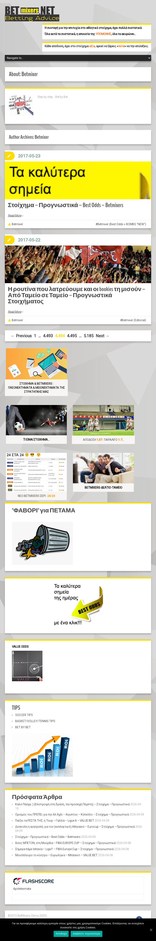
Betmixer (17, 223)
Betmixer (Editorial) (134, 319)
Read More (14, 214)
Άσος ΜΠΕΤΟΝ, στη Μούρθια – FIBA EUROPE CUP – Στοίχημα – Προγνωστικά (65, 841)
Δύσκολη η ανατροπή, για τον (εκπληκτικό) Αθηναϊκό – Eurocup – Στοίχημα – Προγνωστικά (75, 825)
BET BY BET (23, 726)
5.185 (88, 334)
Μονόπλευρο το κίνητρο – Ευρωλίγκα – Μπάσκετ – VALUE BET (56, 854)
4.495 (72, 334)
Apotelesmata (22, 887)
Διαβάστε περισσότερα (86, 933)
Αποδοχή (61, 933)
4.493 (48, 334)
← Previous (21, 334)
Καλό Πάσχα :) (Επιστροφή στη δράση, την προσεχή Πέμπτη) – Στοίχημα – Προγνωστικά (72, 803)
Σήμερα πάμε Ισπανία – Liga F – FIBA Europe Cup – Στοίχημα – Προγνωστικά (64, 847)
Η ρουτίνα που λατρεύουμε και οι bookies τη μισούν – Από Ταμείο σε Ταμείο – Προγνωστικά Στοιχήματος (76, 294)
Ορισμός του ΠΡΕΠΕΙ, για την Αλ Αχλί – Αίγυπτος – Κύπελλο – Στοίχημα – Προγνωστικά (72, 813)
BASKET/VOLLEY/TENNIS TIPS (35, 720)
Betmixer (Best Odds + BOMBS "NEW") (121, 223)
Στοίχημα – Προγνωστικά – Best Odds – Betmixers (65, 204)
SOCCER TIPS (24, 713)
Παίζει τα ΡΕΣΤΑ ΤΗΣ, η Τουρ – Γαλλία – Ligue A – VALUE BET (54, 819)
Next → (102, 334)
